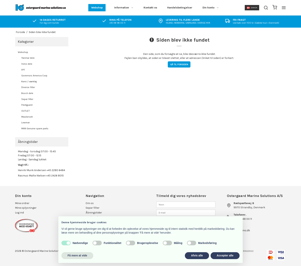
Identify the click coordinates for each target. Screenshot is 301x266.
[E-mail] (185, 212)
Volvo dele (26, 64)
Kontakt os (150, 7)
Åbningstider (94, 212)
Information (124, 7)
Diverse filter (28, 87)
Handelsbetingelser (179, 7)
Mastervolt (27, 116)
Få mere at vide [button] (77, 255)
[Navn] (185, 204)
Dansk (252, 7)
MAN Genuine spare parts (34, 128)
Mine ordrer (22, 203)
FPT (23, 69)
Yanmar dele (28, 58)
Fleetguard (26, 105)
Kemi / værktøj (29, 81)
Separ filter (27, 99)
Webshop (97, 7)
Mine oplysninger (25, 207)
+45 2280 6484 (56, 170)
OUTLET (25, 111)
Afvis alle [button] (197, 255)
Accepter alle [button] (225, 255)
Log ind (19, 212)
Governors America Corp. (34, 75)
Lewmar (25, 122)
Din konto (211, 7)
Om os (90, 203)
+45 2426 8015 (55, 175)
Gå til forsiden (179, 64)
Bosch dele (27, 93)
